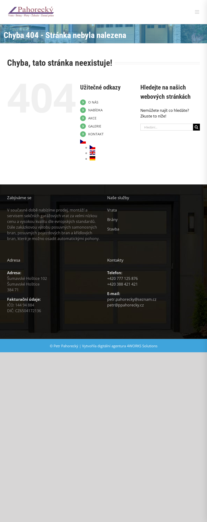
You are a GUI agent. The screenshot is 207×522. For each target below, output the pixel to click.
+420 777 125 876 (122, 278)
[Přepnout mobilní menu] (197, 11)
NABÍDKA (95, 110)
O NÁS (93, 102)
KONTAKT (96, 134)
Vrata (112, 210)
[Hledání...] (166, 127)
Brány (112, 219)
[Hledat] (196, 127)
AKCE (92, 118)
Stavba (113, 229)
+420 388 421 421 (122, 284)
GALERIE (94, 126)
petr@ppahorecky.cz (125, 305)
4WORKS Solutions (142, 345)
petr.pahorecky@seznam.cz (131, 299)
